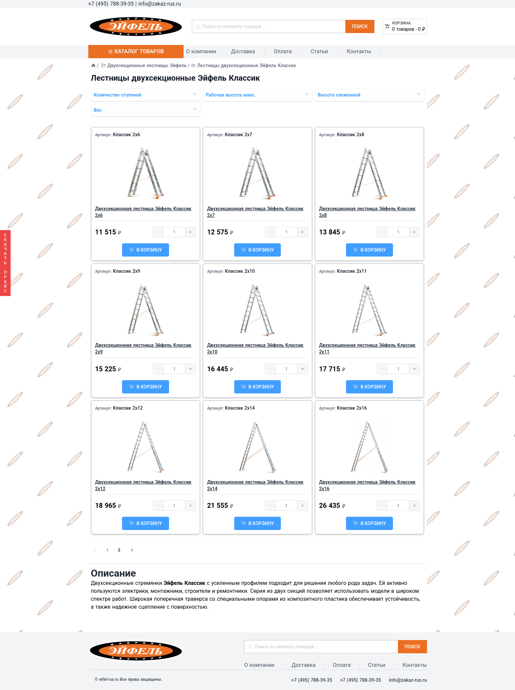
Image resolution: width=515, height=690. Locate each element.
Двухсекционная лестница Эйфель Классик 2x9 (143, 348)
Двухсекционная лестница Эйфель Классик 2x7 (255, 212)
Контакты (359, 51)
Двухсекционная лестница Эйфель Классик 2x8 (367, 212)
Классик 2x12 (128, 408)
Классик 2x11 (351, 271)
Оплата (283, 51)
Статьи (319, 51)
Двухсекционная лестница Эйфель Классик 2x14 (255, 485)
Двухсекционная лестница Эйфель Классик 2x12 (143, 485)
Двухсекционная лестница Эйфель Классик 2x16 (367, 485)
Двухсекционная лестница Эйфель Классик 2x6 (143, 212)
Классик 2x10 (240, 271)
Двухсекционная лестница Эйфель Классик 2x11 (367, 348)
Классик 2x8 (350, 134)
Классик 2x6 (126, 134)
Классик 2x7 (238, 134)
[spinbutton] (174, 232)
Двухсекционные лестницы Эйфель (147, 65)
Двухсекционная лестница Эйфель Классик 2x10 (255, 348)
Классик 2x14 (240, 408)
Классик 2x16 (351, 408)
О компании (201, 51)
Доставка (243, 51)
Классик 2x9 (126, 271)
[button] (158, 232)
